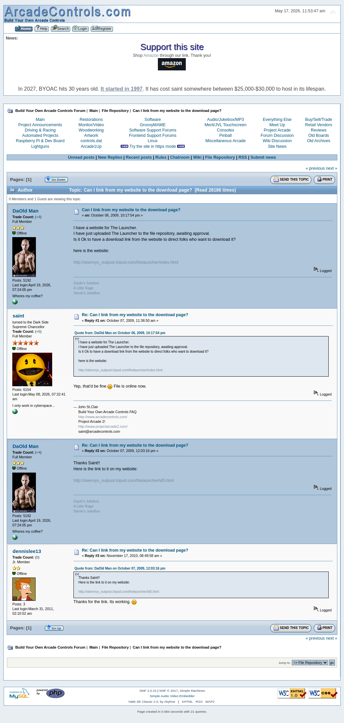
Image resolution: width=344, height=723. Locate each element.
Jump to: (285, 663)
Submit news (263, 157)
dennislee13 (27, 551)
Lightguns (40, 146)
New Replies (110, 157)
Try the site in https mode (153, 146)
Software (153, 119)
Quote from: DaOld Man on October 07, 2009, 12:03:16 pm (119, 568)
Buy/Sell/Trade (318, 119)
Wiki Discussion (277, 140)
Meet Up (277, 125)
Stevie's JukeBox (86, 293)
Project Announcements (40, 125)
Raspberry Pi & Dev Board (40, 140)
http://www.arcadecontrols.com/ (102, 417)
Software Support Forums (152, 130)
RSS (242, 157)
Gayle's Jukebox (86, 283)
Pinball (225, 135)
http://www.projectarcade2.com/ (103, 426)
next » (331, 168)
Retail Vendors (318, 125)
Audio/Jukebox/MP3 (225, 119)
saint (18, 315)
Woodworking (91, 130)
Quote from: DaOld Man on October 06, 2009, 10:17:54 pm (119, 333)
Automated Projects (40, 135)
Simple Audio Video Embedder (172, 696)
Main (40, 119)
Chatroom (180, 157)
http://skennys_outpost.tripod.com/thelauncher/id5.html (123, 480)
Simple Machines (192, 690)
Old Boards (318, 135)
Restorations (91, 119)
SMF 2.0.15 (148, 690)
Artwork (91, 135)
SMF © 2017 (168, 690)
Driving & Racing (40, 130)
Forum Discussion (277, 135)
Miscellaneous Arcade (225, 140)
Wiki (197, 157)
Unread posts (81, 157)
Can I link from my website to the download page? (131, 210)
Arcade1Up (91, 146)
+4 (38, 217)
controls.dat (91, 140)
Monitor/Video (91, 125)
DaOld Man (26, 211)
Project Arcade (277, 130)
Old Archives (318, 140)
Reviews (318, 130)
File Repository (220, 157)
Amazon (151, 55)
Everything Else (277, 119)
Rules (161, 157)
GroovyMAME (153, 125)
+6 (38, 331)
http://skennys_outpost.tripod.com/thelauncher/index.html (125, 262)
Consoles (225, 130)
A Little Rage (83, 288)
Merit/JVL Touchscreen (225, 125)
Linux (153, 140)
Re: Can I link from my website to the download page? (135, 315)
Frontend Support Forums (152, 135)
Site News (277, 146)
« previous (315, 168)
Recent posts (139, 157)
